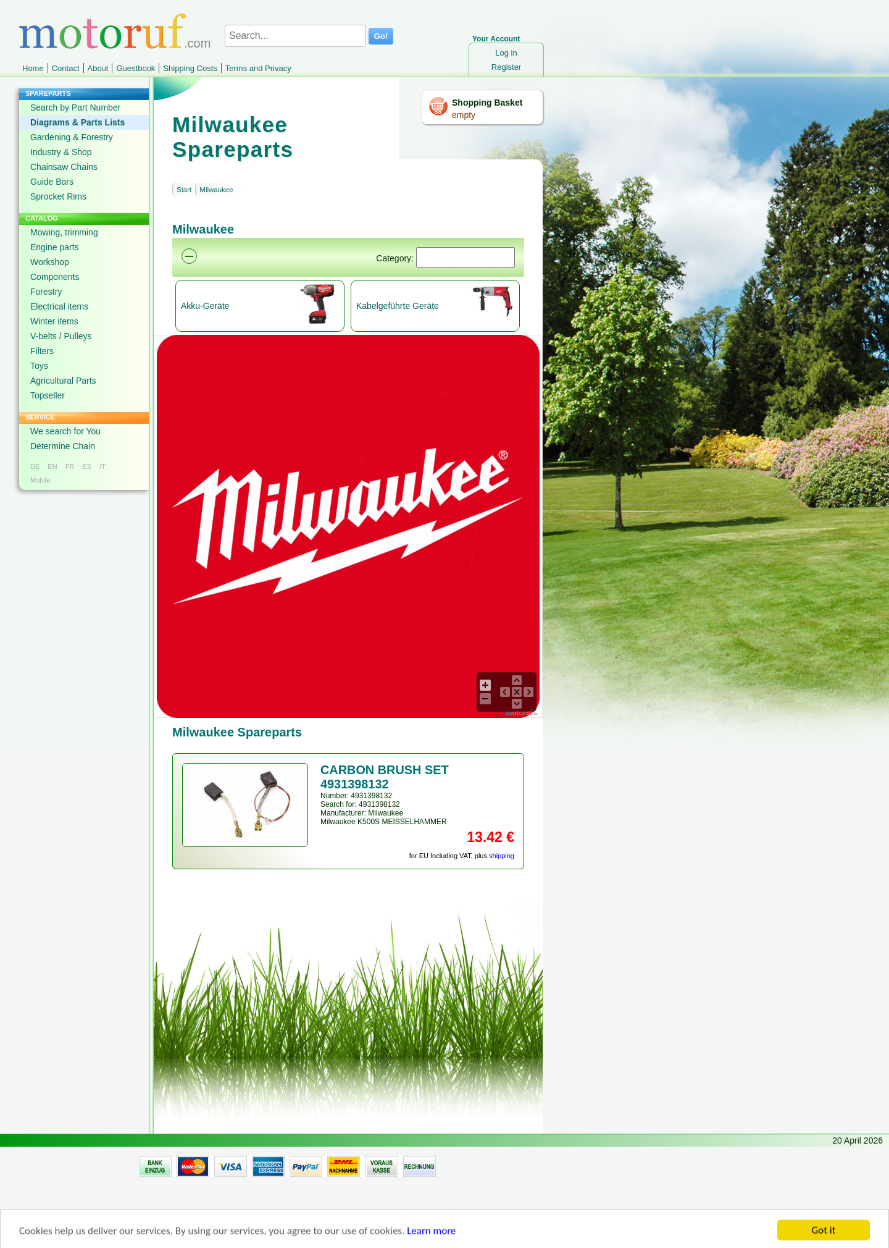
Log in (506, 52)
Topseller (47, 395)
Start (184, 189)
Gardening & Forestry (71, 137)
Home (33, 68)
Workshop (49, 262)
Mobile (40, 480)
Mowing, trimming (64, 232)
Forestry (46, 292)
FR (70, 466)
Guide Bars (51, 182)
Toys (39, 366)
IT (102, 466)
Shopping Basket (487, 103)
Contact (66, 68)
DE (35, 466)
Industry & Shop (61, 152)
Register (506, 67)
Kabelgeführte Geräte (397, 306)
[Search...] (295, 36)
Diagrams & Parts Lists (77, 122)
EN (52, 466)
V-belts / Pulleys (61, 336)
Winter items (54, 321)
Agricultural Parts (63, 381)
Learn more (431, 1237)
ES (86, 466)
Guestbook (135, 68)
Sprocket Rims (58, 196)
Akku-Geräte (205, 306)
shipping (501, 855)
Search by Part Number (75, 107)
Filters (42, 351)
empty (463, 115)
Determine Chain (62, 446)
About (98, 68)
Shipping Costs (190, 68)
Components (54, 277)
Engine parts (54, 247)
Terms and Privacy (258, 68)
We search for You (65, 431)
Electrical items (59, 306)
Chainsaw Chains (64, 167)
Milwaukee (216, 189)
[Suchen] (465, 257)
